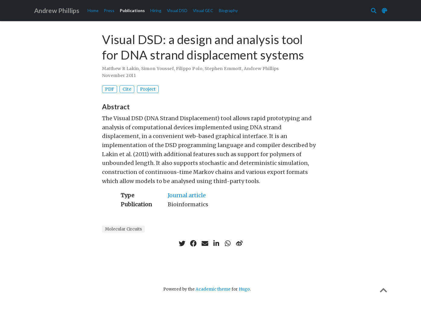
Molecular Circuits (123, 229)
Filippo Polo (189, 68)
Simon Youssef (157, 68)
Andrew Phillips (56, 10)
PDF (109, 89)
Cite (127, 89)
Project (148, 89)
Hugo (244, 289)
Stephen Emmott (223, 68)
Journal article (187, 195)
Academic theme (213, 289)
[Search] (373, 10)
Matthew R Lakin (120, 68)
